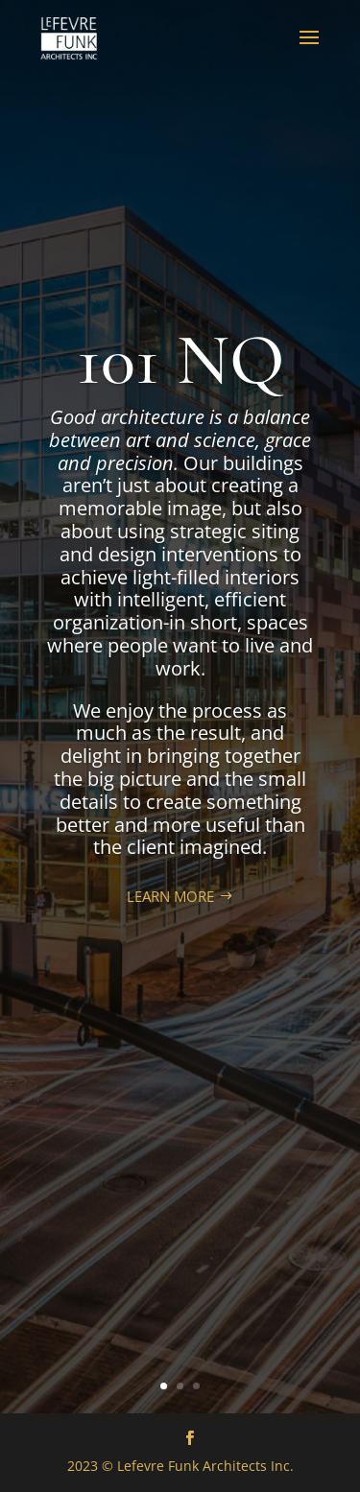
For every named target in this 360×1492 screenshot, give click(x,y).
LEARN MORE (170, 896)
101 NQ (180, 360)
